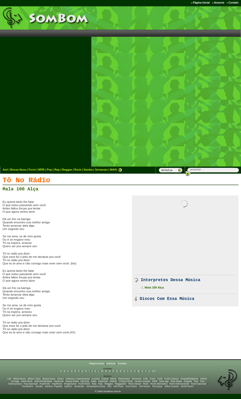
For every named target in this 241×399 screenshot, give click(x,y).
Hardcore (58, 381)
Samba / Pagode (53, 386)
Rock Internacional (179, 384)
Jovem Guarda (142, 381)
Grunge (15, 381)
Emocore (136, 378)
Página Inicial (201, 2)
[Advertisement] (221, 86)
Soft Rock (118, 386)
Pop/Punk (45, 384)
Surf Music (144, 386)
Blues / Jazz (34, 378)
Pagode (188, 381)
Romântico (27, 386)
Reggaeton (121, 384)
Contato (233, 2)
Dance (105, 378)
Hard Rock (26, 381)
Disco (113, 378)
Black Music (19, 378)
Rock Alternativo (158, 384)
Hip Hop (85, 381)
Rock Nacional (198, 384)
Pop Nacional (31, 384)
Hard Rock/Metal (43, 381)
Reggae (67, 169)
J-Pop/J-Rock (125, 381)
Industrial (103, 381)
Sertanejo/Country (95, 386)
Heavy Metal (72, 381)
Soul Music (131, 386)
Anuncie (219, 2)
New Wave (176, 381)
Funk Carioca (171, 378)
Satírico (68, 386)
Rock (77, 169)
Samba (88, 169)
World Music (187, 386)
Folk (145, 378)
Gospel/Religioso (189, 378)
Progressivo (70, 384)
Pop (49, 169)
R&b (94, 384)
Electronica (124, 378)
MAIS (116, 169)
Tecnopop (157, 386)
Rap (57, 169)
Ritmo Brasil (134, 384)
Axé (5, 169)
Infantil (113, 381)
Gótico (203, 378)
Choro (60, 378)
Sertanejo (101, 169)
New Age (163, 381)
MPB (41, 169)
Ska (109, 386)
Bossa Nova (18, 169)
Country (95, 378)
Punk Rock (84, 384)
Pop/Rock (57, 384)
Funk (160, 378)
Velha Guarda (171, 386)
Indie (93, 381)
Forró (32, 169)
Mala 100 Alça (20, 189)
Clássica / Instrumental (77, 378)
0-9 (153, 371)
